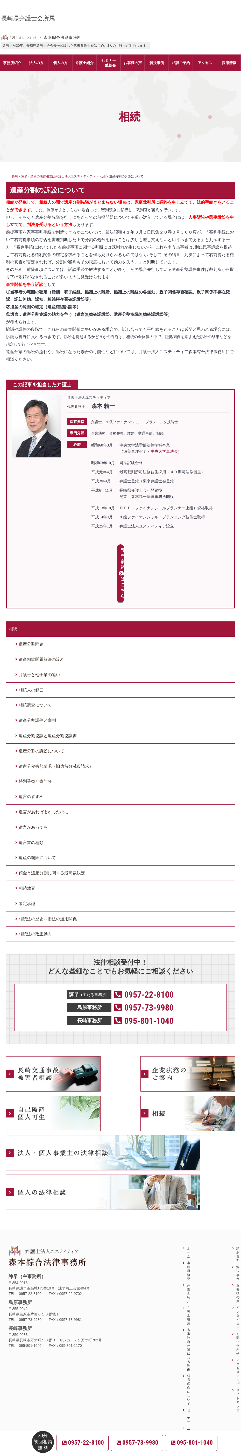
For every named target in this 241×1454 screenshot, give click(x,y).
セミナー (188, 1370)
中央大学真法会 (164, 451)
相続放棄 (27, 842)
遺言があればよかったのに (43, 766)
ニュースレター (188, 1394)
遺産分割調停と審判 (37, 674)
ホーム (188, 1206)
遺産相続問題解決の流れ (41, 613)
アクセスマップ (237, 1326)
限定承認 (27, 857)
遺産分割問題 (31, 598)
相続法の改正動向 (35, 888)
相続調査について (35, 659)
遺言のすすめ (31, 751)
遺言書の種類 (31, 796)
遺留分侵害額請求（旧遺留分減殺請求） (56, 720)
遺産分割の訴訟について (41, 705)
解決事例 (237, 1226)
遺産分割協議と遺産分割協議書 (48, 690)
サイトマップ (237, 1354)
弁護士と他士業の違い (39, 629)
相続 (13, 583)
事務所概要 (188, 1224)
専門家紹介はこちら (120, 550)
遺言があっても (33, 781)
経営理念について (188, 1343)
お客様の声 (237, 1247)
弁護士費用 (188, 1269)
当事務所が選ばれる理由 (188, 1303)
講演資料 (237, 1208)
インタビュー (237, 1271)
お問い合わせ (237, 1297)
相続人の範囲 (31, 644)
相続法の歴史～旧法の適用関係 (48, 873)
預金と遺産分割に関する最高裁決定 (52, 827)
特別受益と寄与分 (35, 735)
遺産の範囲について (37, 812)
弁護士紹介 (188, 1247)
